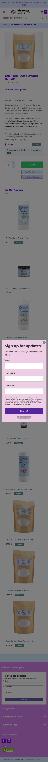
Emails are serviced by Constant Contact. (18, 404)
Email (7, 360)
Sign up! (24, 411)
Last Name (10, 386)
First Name (10, 373)
